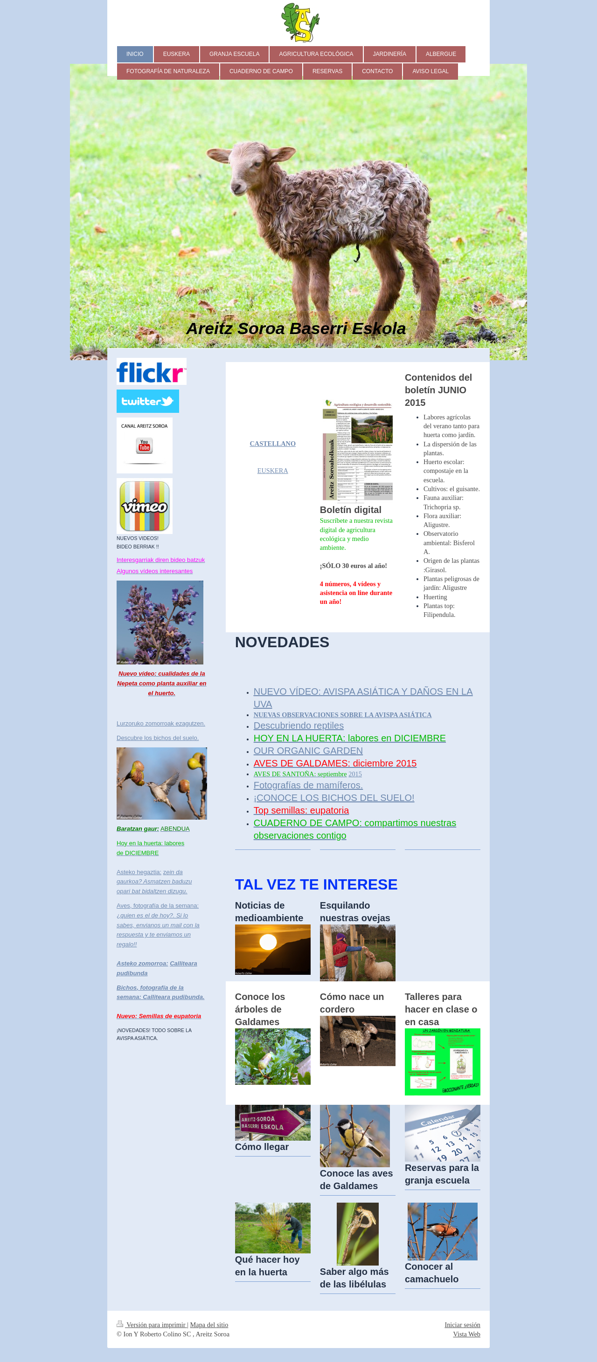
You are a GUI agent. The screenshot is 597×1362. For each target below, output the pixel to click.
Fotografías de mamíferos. (308, 785)
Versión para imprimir (152, 1324)
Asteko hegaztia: (139, 872)
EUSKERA (272, 470)
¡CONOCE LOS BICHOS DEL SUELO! (334, 798)
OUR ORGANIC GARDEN (308, 751)
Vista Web (466, 1334)
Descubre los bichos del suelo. (158, 737)
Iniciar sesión (462, 1324)
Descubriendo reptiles (299, 725)
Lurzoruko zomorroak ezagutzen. (161, 723)
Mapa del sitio (209, 1324)
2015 (355, 774)
